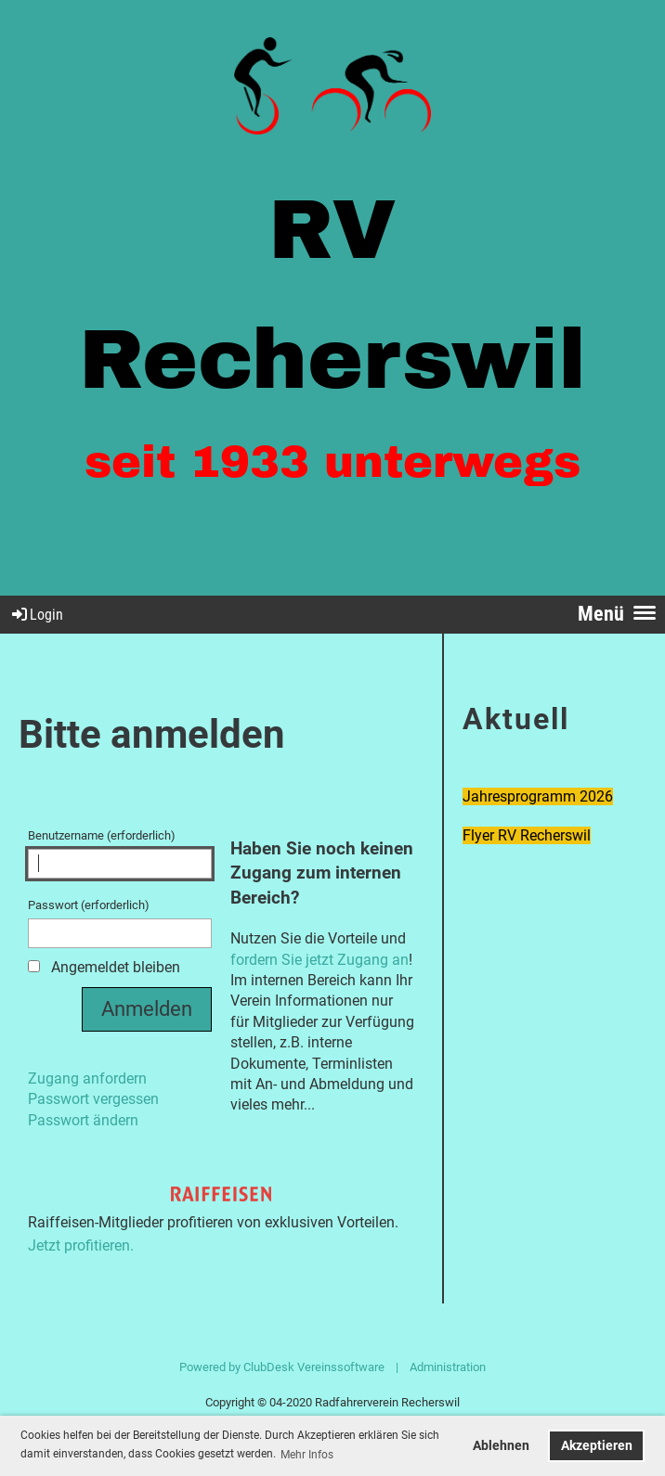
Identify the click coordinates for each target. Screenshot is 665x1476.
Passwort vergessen (93, 1099)
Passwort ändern (83, 1120)
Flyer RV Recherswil (527, 835)
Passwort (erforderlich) (120, 923)
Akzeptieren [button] (596, 1446)
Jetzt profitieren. (81, 1245)
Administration (448, 1367)
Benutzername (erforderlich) (120, 853)
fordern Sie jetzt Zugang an (319, 960)
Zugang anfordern (87, 1078)
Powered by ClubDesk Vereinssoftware (282, 1367)
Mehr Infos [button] (306, 1454)
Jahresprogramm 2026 (538, 796)
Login (36, 614)
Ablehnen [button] (501, 1446)
